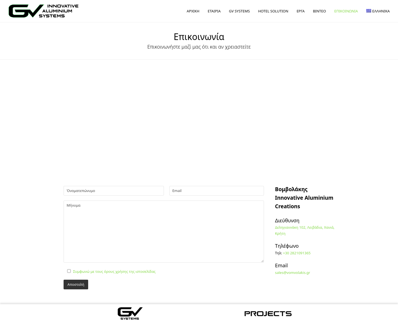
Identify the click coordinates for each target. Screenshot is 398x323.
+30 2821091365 (297, 252)
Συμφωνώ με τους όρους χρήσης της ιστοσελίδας (114, 271)
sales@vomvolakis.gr (292, 272)
